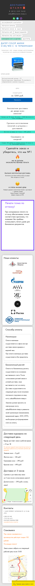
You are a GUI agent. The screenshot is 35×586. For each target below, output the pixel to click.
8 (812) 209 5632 (8, 516)
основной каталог (12, 22)
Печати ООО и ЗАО (11, 29)
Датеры (26, 39)
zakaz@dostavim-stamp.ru (11, 522)
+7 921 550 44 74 (8, 518)
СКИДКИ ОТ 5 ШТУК (11, 39)
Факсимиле (21, 32)
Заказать (17, 100)
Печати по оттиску (12, 36)
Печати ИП (7, 32)
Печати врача (8, 26)
